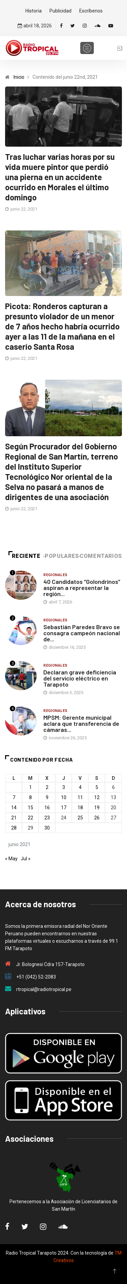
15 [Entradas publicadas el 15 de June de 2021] (30, 807)
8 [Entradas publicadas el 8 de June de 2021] (30, 797)
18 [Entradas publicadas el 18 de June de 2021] (80, 807)
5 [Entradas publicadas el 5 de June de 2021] (97, 787)
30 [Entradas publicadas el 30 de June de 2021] (47, 828)
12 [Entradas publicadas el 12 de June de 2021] (97, 797)
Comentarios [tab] (101, 556)
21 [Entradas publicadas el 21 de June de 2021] (14, 817)
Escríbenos (91, 11)
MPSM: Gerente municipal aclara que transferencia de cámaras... (81, 723)
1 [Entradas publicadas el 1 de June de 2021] (30, 787)
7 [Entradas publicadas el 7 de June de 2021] (14, 797)
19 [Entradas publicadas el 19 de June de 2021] (97, 807)
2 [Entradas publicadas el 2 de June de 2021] (47, 787)
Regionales (55, 575)
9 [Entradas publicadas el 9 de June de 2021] (47, 797)
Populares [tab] (61, 556)
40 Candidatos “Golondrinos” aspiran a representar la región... (81, 587)
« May (11, 858)
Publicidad (60, 11)
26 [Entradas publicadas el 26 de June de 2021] (97, 817)
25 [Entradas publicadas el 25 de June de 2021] (80, 817)
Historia (33, 11)
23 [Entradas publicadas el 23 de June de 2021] (47, 817)
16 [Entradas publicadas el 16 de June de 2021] (47, 807)
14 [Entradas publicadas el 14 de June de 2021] (14, 807)
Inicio (19, 77)
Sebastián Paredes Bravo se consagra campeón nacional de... (81, 633)
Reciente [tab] (24, 556)
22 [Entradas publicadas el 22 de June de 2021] (30, 817)
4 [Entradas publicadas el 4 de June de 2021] (80, 787)
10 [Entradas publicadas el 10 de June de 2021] (63, 797)
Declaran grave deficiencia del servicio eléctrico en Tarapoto (79, 678)
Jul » (25, 858)
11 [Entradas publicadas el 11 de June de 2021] (80, 797)
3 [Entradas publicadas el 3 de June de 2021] (63, 787)
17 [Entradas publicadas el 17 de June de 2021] (63, 807)
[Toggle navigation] (87, 48)
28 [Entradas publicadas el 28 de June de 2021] (14, 828)
